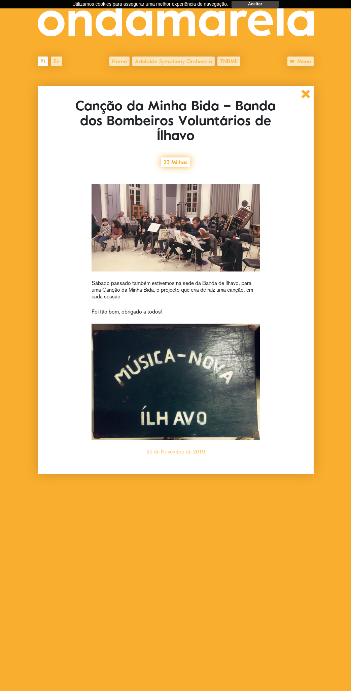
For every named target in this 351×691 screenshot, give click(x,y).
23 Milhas (175, 161)
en (57, 60)
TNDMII (229, 60)
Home (119, 60)
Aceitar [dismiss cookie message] (255, 4)
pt (42, 60)
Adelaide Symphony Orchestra (173, 60)
